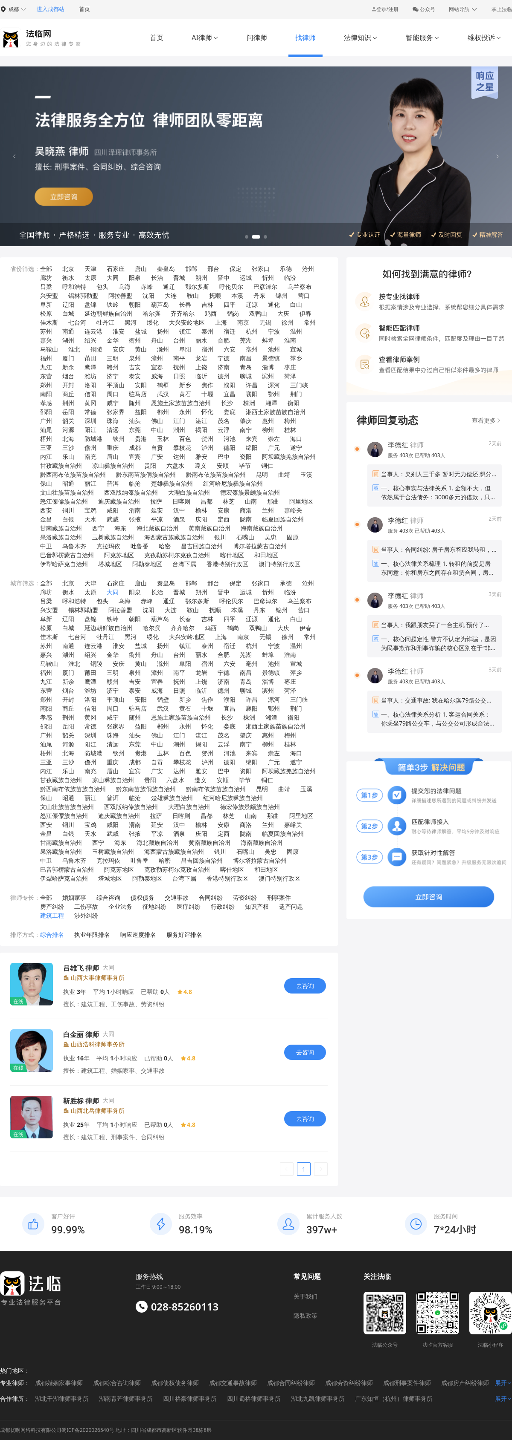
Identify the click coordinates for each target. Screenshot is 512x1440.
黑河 (131, 322)
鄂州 (274, 394)
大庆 (283, 313)
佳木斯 (49, 322)
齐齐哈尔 (183, 313)
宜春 (157, 367)
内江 (46, 456)
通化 (274, 304)
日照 (179, 376)
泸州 (207, 448)
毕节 (245, 465)
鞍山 (193, 295)
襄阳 (252, 394)
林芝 (229, 501)
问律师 (257, 37)
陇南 (246, 519)
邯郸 (191, 269)
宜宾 (135, 456)
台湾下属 (184, 564)
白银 (68, 519)
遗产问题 (291, 906)
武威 (113, 519)
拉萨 (156, 501)
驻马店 (138, 394)
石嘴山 (245, 537)
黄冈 (90, 403)
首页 (84, 9)
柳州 (268, 430)
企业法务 (120, 906)
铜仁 (267, 465)
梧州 (46, 439)
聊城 (246, 376)
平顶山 (116, 385)
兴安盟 (49, 295)
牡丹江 (105, 322)
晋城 (179, 278)
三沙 (68, 448)
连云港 (93, 331)
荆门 (296, 394)
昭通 (68, 483)
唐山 (141, 269)
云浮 (224, 430)
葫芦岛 (160, 304)
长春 (185, 304)
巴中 (224, 456)
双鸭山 (258, 313)
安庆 (119, 349)
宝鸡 (90, 510)
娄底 (230, 412)
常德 (90, 412)
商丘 (68, 394)
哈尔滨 (151, 313)
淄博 (268, 367)
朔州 (201, 278)
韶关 (68, 421)
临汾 (290, 278)
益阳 (141, 412)
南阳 (46, 394)
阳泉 (135, 278)
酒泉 (179, 519)
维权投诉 (484, 37)
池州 (274, 349)
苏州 (46, 331)
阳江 (90, 430)
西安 (46, 510)
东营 (46, 376)
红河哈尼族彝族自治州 (233, 483)
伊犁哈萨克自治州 (64, 564)
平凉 (157, 519)
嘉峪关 (293, 510)
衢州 (135, 340)
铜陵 (96, 349)
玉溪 (306, 474)
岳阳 (68, 412)
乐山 (68, 456)
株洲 (249, 403)
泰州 (207, 331)
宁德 (224, 358)
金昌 (46, 519)
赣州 (113, 367)
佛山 (157, 421)
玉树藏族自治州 (113, 537)
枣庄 (290, 367)
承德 (286, 269)
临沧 (135, 483)
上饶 (201, 367)
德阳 (230, 448)
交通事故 (177, 897)
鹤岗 (233, 313)
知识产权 (257, 906)
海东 (120, 528)
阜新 (46, 304)
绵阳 (252, 448)
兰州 (268, 510)
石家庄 (116, 269)
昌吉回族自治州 (202, 546)
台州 (179, 340)
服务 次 (401, 455)
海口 (296, 439)
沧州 (308, 269)
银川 (220, 537)
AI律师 (205, 37)
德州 (224, 376)
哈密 (165, 546)
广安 (157, 456)
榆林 (201, 510)
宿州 (207, 349)
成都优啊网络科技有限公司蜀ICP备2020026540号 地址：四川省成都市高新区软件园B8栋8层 (106, 1430)
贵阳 (150, 465)
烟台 (68, 376)
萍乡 (296, 358)
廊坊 (46, 278)
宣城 (296, 349)
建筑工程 (52, 915)
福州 (46, 358)
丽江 (90, 483)
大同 (113, 278)
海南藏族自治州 (261, 528)
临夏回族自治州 (283, 519)
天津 (90, 269)
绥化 (153, 322)
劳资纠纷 (245, 897)
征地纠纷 (154, 906)
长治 (157, 278)
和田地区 (266, 555)
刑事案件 (279, 897)
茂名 (224, 421)
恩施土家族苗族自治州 (181, 403)
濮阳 (230, 385)
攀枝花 (182, 448)
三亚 (46, 448)
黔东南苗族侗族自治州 (146, 474)
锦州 (282, 295)
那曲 (273, 501)
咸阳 (113, 510)
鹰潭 (90, 367)
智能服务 (422, 37)
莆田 (90, 358)
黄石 (185, 394)
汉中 (179, 510)
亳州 (252, 349)
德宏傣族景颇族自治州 (250, 492)
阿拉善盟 (120, 295)
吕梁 (46, 286)
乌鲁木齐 (74, 546)
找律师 (305, 37)
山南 (251, 501)
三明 (113, 358)
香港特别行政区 (227, 564)
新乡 (185, 385)
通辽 (169, 286)
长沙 (227, 403)
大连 (171, 295)
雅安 (201, 456)
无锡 (265, 322)
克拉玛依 (108, 546)
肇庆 (246, 421)
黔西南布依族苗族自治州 (73, 474)
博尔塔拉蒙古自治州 (260, 546)
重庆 (113, 448)
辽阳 (68, 304)
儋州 (90, 448)
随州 (135, 403)
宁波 (274, 331)
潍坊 (90, 376)
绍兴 (90, 340)
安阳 (141, 385)
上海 (221, 322)
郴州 (163, 412)
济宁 (113, 376)
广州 (46, 421)
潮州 (179, 430)
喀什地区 (232, 555)
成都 (135, 448)
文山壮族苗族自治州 (67, 492)
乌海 (125, 286)
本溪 (237, 295)
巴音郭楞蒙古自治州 (67, 555)
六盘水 (175, 465)
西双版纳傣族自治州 (131, 492)
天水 (90, 519)
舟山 (157, 340)
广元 (274, 448)
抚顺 (215, 295)
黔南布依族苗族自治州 (216, 474)
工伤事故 (86, 906)
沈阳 (148, 295)
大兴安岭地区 (187, 322)
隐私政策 (305, 1315)
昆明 (262, 474)
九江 (46, 367)
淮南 (290, 340)
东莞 (135, 430)
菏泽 (290, 376)
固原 (293, 537)
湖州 (68, 340)
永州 (185, 412)
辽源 (252, 304)
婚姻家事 (74, 897)
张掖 (135, 519)
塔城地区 (110, 564)
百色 (185, 439)
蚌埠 (268, 340)
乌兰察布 (299, 286)
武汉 (163, 394)
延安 (157, 510)
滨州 (268, 376)
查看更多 (487, 420)
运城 (246, 278)
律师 (406, 444)
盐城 (141, 331)
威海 (157, 376)
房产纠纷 (52, 906)
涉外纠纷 (86, 915)
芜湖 (246, 340)
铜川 (68, 510)
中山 (157, 430)
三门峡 (299, 385)
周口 (113, 394)
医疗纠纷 (189, 906)
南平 (179, 358)
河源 (68, 430)
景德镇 (271, 358)
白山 (296, 304)
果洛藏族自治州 (61, 537)
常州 (310, 322)
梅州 (290, 421)
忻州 (268, 278)
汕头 (135, 421)
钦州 (119, 439)
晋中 (224, 278)
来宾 (252, 439)
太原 (90, 278)
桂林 (290, 430)
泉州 (135, 358)
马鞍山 (49, 349)
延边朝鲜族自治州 (108, 313)
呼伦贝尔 (231, 286)
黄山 (141, 349)
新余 (68, 367)
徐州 (288, 322)
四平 (230, 304)
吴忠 (270, 537)
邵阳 (46, 412)
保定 (235, 269)
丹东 (259, 295)
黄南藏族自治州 (209, 528)
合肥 (224, 340)
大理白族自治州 (189, 492)
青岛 (246, 367)
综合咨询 (108, 897)
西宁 (98, 528)
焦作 (207, 385)
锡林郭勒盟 (83, 295)
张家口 (261, 269)
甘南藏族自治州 (61, 528)
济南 (224, 367)
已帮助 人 (430, 455)
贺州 (207, 439)
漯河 (274, 385)
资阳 (246, 456)
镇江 (185, 331)
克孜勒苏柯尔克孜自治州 (177, 555)
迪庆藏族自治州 (119, 501)
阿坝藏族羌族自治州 (289, 456)
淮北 (74, 349)
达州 (179, 456)
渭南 (135, 510)
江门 (179, 421)
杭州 (252, 331)
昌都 (206, 501)
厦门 (68, 358)
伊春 (305, 313)
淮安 (119, 331)
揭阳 (201, 430)
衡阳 (294, 403)
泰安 (135, 376)
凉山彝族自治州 (113, 465)
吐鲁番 (139, 546)
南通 (68, 331)
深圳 (90, 421)
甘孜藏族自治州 (61, 465)
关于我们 (305, 1296)
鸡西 (211, 313)
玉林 (163, 439)
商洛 (246, 510)
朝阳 (135, 304)
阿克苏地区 (119, 555)
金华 (113, 340)
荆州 (68, 403)
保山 (46, 483)
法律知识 (361, 37)
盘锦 (90, 304)
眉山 (113, 456)
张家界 (116, 412)
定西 (224, 519)
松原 (46, 313)
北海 (68, 439)
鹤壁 (163, 385)
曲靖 (284, 474)
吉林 (207, 304)
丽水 (201, 340)
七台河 (77, 322)
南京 (243, 322)
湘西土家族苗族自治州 (275, 412)
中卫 (46, 546)
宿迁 (230, 331)
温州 (296, 331)
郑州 (46, 385)
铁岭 (113, 304)
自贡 (157, 448)
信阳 (90, 394)
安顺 (223, 465)
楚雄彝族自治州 (172, 483)
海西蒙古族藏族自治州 (174, 537)
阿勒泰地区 (147, 564)
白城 (68, 313)
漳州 (157, 358)
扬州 (163, 331)
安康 (224, 510)
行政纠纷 (223, 906)
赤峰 (147, 286)
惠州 (268, 421)
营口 (304, 295)
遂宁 (296, 448)
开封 (68, 385)
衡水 (68, 278)
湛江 (201, 421)
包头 (102, 286)
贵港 (141, 439)
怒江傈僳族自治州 (64, 501)
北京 (68, 269)
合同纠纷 (211, 897)
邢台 (213, 269)
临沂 (201, 376)
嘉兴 (46, 340)
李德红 (398, 444)
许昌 (252, 385)
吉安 (135, 367)
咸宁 (113, 403)
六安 (230, 349)
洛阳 (90, 385)
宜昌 (230, 394)
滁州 (163, 349)
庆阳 (201, 519)
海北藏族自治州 (157, 528)
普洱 (113, 483)
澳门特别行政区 (279, 564)
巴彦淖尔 (265, 286)
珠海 (113, 421)
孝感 (46, 403)
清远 (113, 430)
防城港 (93, 439)
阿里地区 (301, 501)
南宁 (246, 430)
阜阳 (185, 349)
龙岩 (201, 358)
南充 (90, 456)
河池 (230, 439)
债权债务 (142, 897)
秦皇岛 (166, 269)
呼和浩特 (74, 286)
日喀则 (181, 501)
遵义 (201, 465)
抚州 (179, 367)
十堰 (207, 394)
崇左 (274, 439)
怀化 (207, 412)
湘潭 (271, 403)
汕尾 (46, 430)
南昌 (246, 358)
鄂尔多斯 (197, 286)
